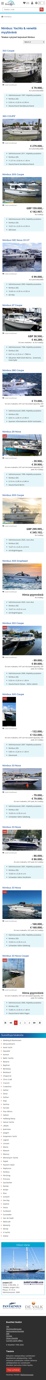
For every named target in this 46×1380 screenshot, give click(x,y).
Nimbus (8, 16)
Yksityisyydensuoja (13, 1329)
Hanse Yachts (8, 1122)
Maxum (6, 1150)
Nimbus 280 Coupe (13, 370)
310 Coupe (8, 50)
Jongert (6, 1133)
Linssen (6, 1143)
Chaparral (7, 1076)
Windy (5, 1229)
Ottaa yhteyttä (12, 1338)
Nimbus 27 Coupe (12, 305)
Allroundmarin (9, 1044)
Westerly (6, 1225)
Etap (5, 1101)
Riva (5, 1193)
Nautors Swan (9, 1165)
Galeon (6, 1115)
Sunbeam (7, 1211)
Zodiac (5, 1236)
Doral (5, 1093)
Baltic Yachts (8, 1058)
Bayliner (6, 1065)
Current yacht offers (14, 1340)
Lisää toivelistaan (9, 85)
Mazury (6, 1154)
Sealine (6, 1204)
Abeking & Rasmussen (12, 1040)
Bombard (7, 1072)
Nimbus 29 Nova (11, 431)
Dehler (6, 1090)
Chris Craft (7, 1079)
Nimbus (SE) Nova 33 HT (16, 240)
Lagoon (6, 1140)
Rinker (5, 1189)
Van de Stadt (8, 1218)
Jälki (7, 1333)
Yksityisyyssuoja (26, 1375)
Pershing (6, 1175)
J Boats (6, 1125)
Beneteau (7, 1069)
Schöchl (6, 1197)
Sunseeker (7, 1214)
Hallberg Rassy (9, 1118)
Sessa (5, 1207)
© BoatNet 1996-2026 (15, 1345)
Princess (6, 1179)
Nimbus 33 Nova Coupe (15, 955)
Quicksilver (7, 1182)
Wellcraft (6, 1221)
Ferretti (6, 1108)
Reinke (6, 1186)
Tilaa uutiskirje (13, 1370)
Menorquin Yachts (10, 1157)
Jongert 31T (7, 1282)
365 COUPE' (9, 116)
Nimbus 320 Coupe (13, 694)
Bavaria (6, 1061)
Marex (5, 1147)
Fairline (6, 1104)
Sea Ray (6, 1200)
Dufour (6, 1097)
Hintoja (9, 1336)
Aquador (6, 1051)
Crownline (7, 1086)
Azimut (6, 1054)
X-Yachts (6, 1232)
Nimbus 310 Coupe (13, 623)
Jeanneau (7, 1129)
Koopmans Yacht (10, 1136)
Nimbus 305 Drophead (15, 560)
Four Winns (7, 1111)
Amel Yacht (7, 1047)
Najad (5, 1161)
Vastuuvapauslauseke (15, 1331)
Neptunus (7, 1168)
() (26, 3)
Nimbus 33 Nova (11, 765)
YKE (7, 1326)
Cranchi (6, 1083)
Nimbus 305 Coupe (13, 174)
